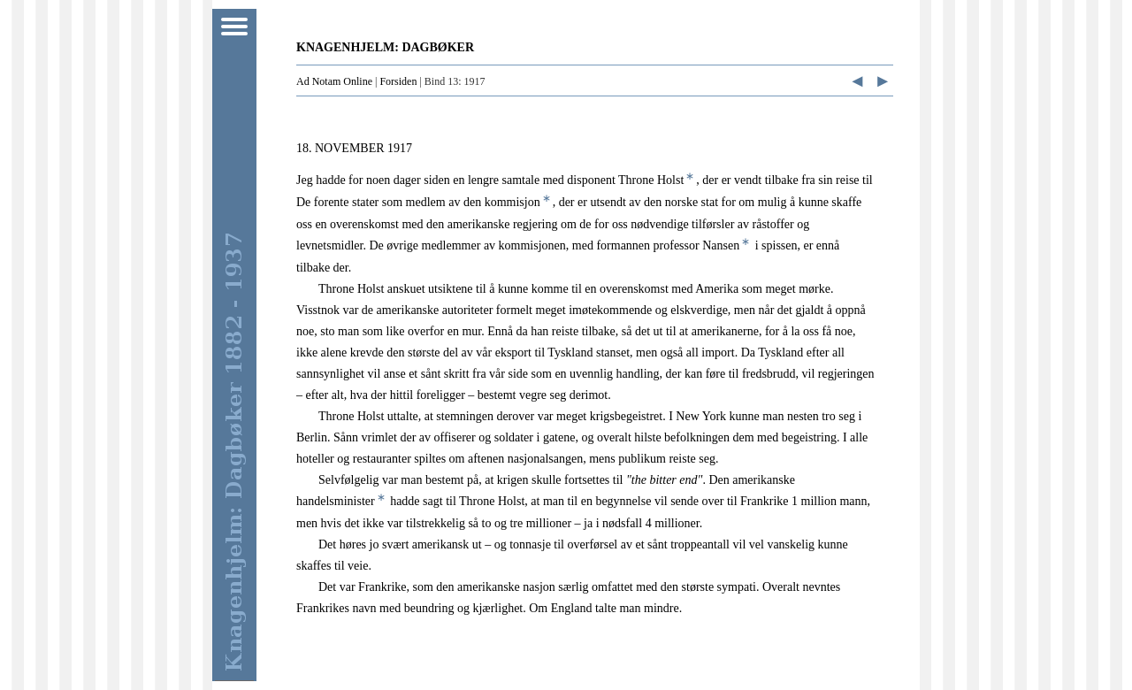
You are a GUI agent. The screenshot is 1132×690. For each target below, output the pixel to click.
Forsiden (398, 81)
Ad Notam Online (334, 81)
